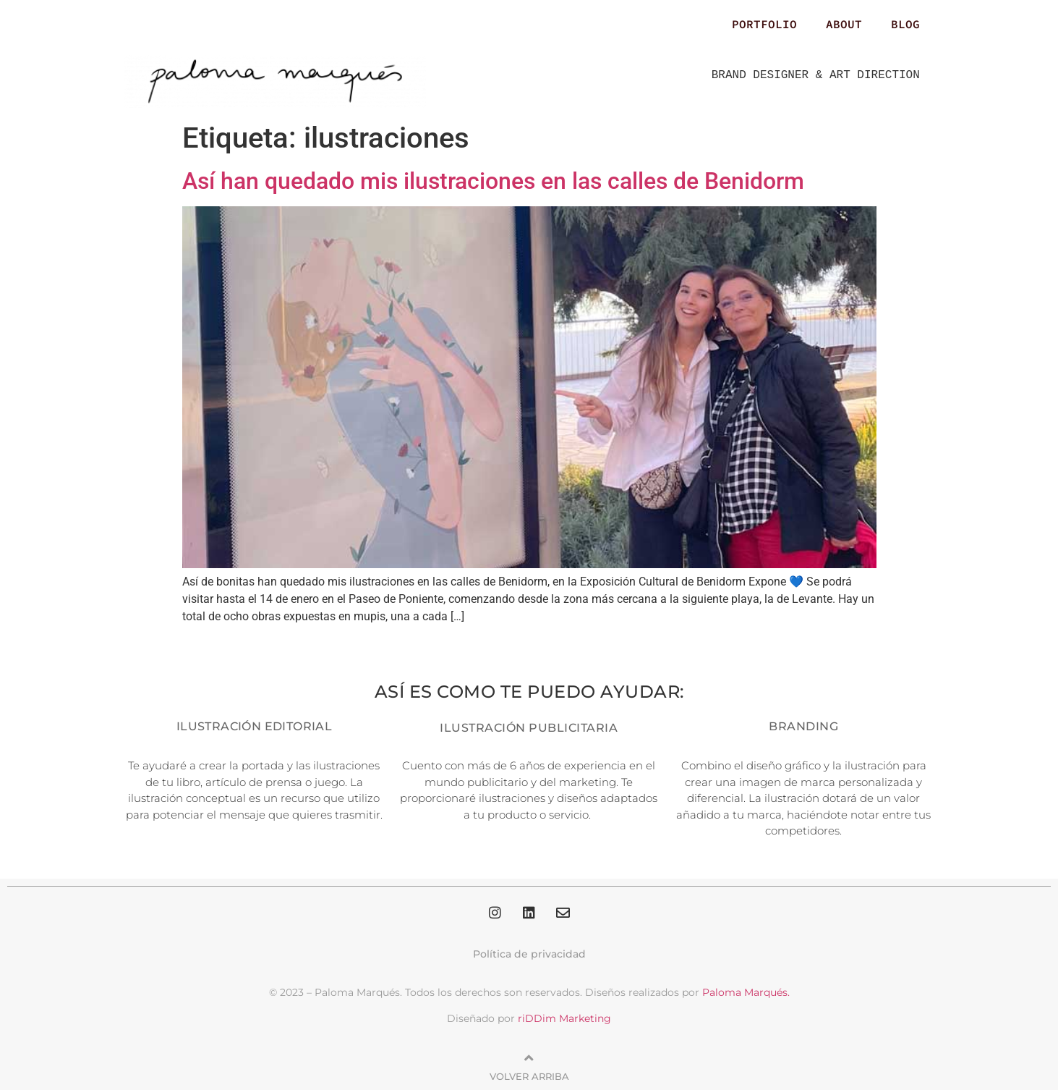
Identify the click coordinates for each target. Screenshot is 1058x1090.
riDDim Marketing (564, 1018)
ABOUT (844, 24)
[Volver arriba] (529, 1058)
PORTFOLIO (764, 24)
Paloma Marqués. (746, 992)
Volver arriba (529, 1076)
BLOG (905, 24)
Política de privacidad (529, 953)
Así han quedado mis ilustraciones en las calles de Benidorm (493, 181)
